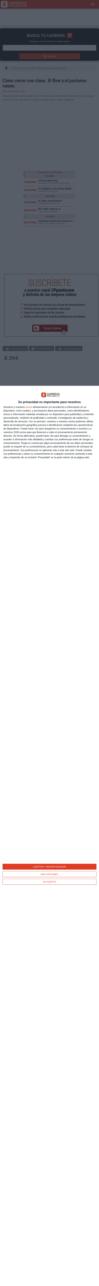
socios (28, 407)
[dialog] (49, 836)
